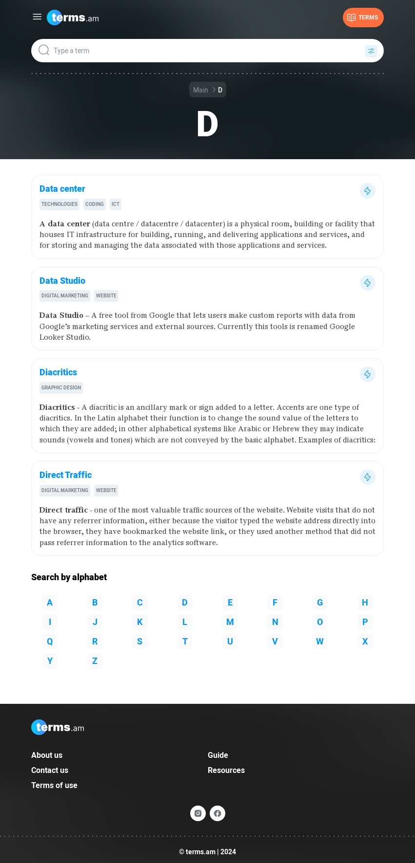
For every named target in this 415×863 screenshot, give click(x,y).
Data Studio (62, 280)
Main (200, 90)
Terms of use (54, 785)
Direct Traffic (66, 475)
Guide (218, 755)
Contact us (49, 770)
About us (46, 755)
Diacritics (58, 372)
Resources (226, 770)
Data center (62, 189)
